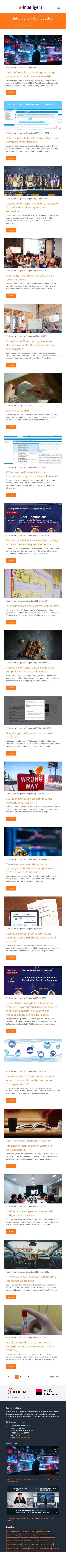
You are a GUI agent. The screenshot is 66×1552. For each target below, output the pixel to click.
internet (55, 1549)
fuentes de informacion (48, 1536)
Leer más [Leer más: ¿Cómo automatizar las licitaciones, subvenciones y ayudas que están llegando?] (11, 495)
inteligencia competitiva (14, 1532)
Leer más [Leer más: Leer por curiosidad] (11, 427)
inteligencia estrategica (14, 1544)
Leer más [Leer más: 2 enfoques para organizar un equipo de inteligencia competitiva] (11, 1231)
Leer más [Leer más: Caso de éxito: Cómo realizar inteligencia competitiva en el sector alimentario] (11, 688)
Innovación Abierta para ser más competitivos (33, 605)
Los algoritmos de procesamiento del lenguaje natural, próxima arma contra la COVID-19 (30, 1346)
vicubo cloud (33, 1549)
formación (26, 1532)
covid (51, 1544)
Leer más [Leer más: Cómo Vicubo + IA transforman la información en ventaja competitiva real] (11, 158)
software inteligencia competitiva (17, 1549)
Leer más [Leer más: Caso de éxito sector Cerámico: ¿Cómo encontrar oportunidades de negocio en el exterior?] (11, 957)
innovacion (24, 1536)
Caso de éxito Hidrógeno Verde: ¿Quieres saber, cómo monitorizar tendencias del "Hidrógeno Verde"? (30, 1080)
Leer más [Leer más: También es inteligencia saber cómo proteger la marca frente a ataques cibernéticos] (11, 560)
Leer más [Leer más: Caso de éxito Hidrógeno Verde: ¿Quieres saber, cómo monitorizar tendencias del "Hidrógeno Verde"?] (11, 1100)
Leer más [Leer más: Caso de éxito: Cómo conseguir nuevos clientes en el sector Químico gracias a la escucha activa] (11, 365)
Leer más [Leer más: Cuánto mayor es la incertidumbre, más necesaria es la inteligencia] (11, 819)
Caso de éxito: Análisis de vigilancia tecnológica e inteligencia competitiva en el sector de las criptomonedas (31, 868)
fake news (10, 1540)
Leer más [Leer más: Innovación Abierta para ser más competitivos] (11, 622)
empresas (47, 1540)
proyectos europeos (45, 1549)
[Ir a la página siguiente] (24, 1377)
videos (25, 1544)
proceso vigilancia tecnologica (38, 1544)
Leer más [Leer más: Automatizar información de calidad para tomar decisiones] (11, 296)
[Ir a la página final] (28, 1377)
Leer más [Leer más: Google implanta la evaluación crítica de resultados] (11, 753)
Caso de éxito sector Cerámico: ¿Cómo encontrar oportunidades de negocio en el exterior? (31, 937)
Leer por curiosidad (17, 410)
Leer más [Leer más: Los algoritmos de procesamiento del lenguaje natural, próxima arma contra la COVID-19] (11, 1366)
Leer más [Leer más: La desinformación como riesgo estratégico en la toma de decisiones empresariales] (11, 92)
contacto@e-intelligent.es (24, 1438)
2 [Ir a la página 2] (20, 1377)
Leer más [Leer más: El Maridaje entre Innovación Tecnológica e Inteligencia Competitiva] (11, 1297)
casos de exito (34, 1536)
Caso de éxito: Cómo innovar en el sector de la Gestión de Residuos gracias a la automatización (32, 207)
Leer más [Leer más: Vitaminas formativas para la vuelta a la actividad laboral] (11, 1166)
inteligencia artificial (13, 1536)
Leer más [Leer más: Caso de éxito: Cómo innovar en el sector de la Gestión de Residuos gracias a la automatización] (11, 230)
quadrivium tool (37, 1540)
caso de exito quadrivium (23, 1540)
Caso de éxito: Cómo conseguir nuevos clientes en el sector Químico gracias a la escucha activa (30, 345)
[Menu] (58, 7)
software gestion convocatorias (41, 1532)
